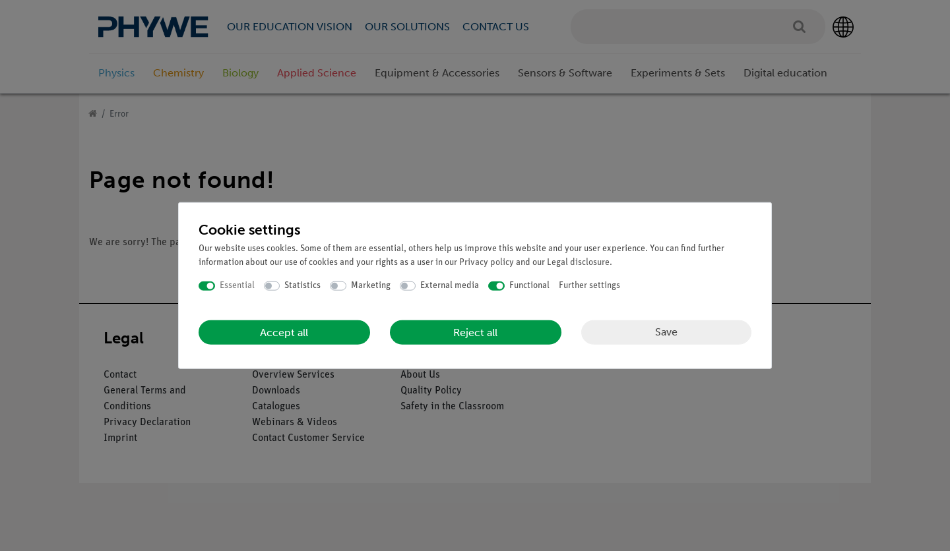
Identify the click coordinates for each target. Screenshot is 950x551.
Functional (529, 286)
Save (666, 332)
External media (449, 286)
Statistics (302, 286)
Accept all (284, 332)
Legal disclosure (578, 263)
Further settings (589, 286)
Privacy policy (486, 263)
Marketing (371, 286)
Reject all (475, 332)
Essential (237, 286)
